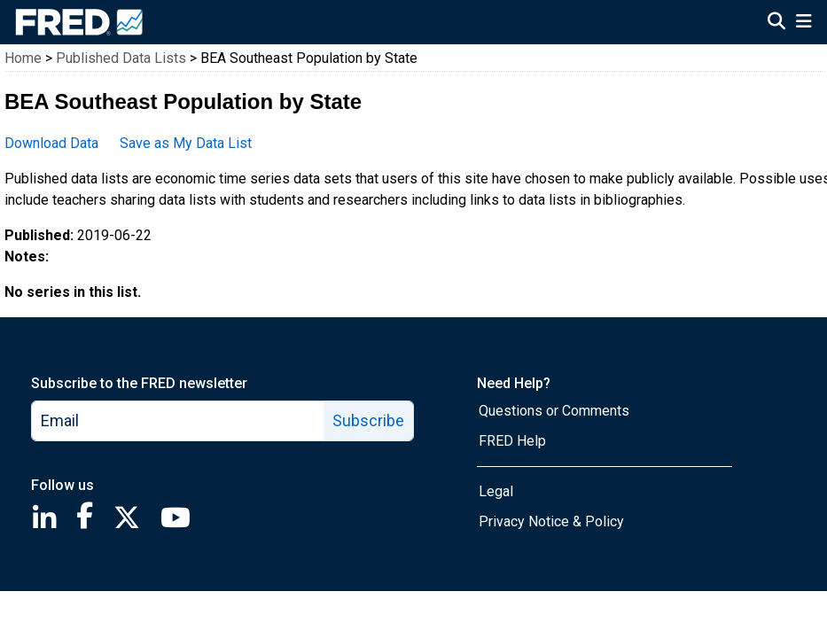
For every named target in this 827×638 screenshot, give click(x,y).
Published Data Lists (121, 58)
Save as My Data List (186, 143)
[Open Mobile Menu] (803, 23)
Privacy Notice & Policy (551, 521)
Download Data (51, 143)
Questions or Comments (554, 410)
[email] (178, 420)
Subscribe (368, 420)
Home (23, 58)
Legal (496, 491)
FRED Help (512, 440)
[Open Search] (776, 23)
